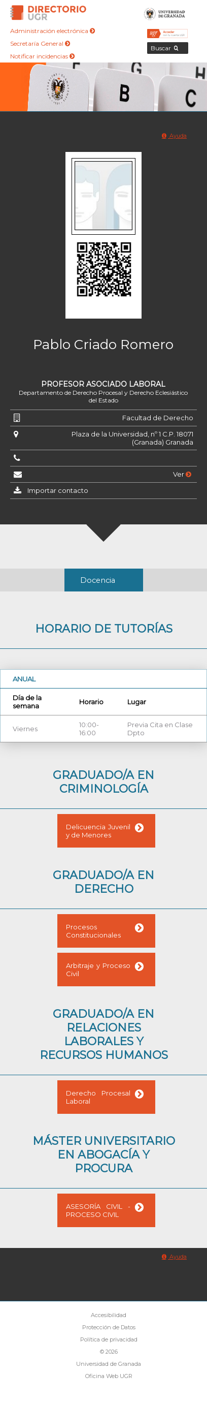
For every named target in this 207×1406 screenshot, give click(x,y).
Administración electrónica (52, 31)
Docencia (97, 580)
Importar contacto (57, 490)
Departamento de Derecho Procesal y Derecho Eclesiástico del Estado (103, 396)
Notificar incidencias (42, 56)
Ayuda (174, 135)
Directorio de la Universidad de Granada (48, 12)
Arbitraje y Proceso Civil (98, 969)
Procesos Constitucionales (93, 931)
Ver (182, 474)
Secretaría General (40, 43)
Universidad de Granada (164, 12)
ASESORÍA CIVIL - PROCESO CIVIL (98, 1210)
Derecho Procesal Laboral (98, 1097)
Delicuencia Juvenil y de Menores (98, 831)
